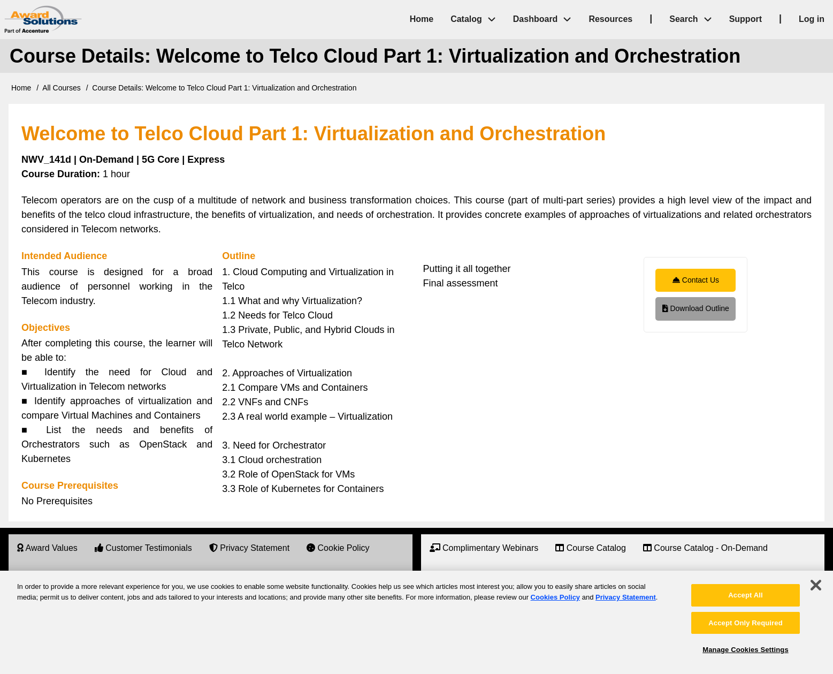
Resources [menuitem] (610, 19)
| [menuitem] (650, 18)
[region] (416, 622)
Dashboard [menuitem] (535, 19)
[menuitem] (47, 548)
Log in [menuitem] (811, 19)
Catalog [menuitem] (466, 19)
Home (21, 88)
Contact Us (695, 280)
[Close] (816, 585)
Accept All (745, 595)
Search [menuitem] (694, 19)
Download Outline (695, 308)
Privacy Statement (625, 597)
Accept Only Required (745, 623)
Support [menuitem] (745, 19)
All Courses (61, 88)
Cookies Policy (555, 597)
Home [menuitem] (421, 19)
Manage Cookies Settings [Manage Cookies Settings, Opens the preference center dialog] (745, 650)
